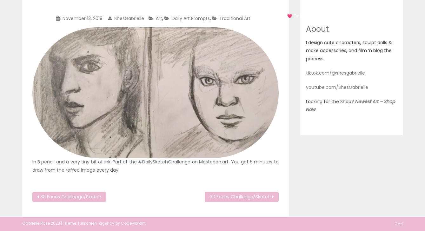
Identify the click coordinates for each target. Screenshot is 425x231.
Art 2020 (237, 16)
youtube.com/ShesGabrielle (337, 87)
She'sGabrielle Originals (92, 10)
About (362, 16)
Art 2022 (266, 16)
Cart (385, 16)
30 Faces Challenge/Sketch (70, 197)
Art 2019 (207, 16)
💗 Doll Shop (300, 16)
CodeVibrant (133, 223)
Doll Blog (334, 16)
